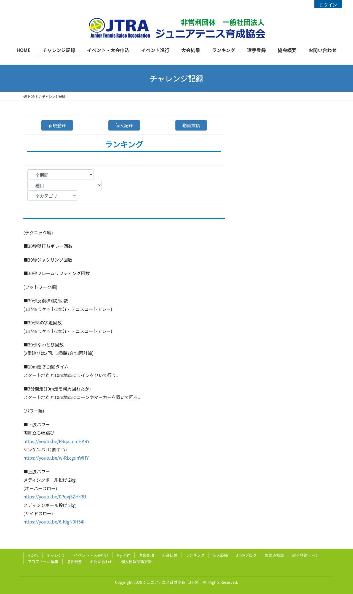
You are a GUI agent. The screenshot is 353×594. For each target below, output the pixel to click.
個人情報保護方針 (136, 561)
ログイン (328, 4)
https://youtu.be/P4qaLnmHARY (56, 441)
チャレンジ (56, 555)
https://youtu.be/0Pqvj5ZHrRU (54, 496)
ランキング (195, 555)
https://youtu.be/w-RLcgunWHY (56, 457)
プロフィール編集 (43, 561)
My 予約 (123, 555)
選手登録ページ (305, 555)
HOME (33, 555)
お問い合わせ (101, 561)
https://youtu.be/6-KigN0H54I (53, 521)
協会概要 (74, 561)
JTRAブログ (246, 555)
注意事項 (146, 555)
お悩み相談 (274, 555)
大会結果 (169, 555)
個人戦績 (220, 555)
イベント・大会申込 (91, 555)
